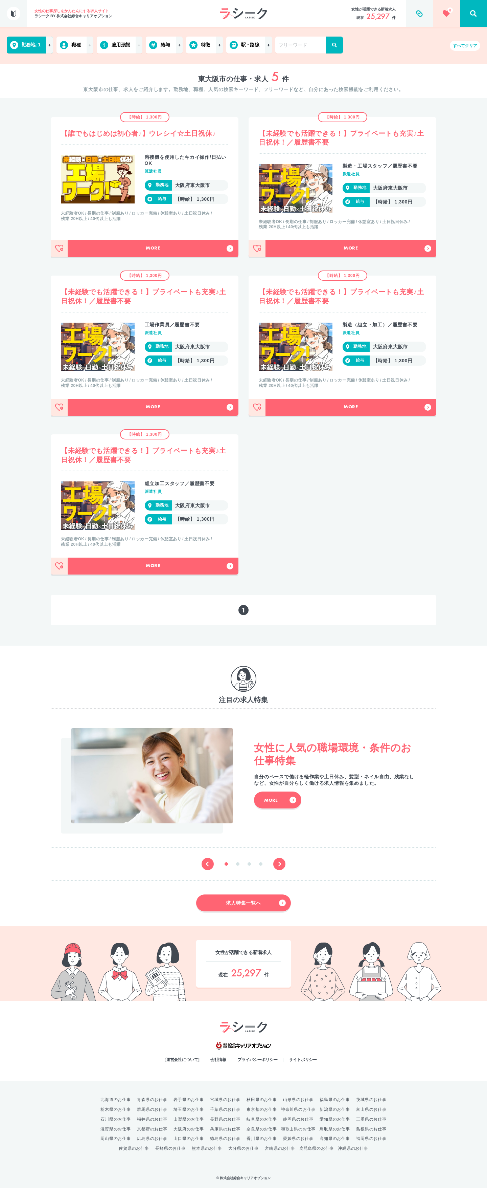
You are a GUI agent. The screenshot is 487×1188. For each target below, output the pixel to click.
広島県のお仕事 (152, 1138)
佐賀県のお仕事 (134, 1148)
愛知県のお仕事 (335, 1119)
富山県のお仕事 (371, 1109)
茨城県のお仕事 (371, 1099)
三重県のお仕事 (371, 1119)
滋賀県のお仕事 (115, 1129)
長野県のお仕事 (225, 1119)
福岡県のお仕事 (371, 1138)
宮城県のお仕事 (225, 1099)
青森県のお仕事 (152, 1099)
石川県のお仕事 (115, 1119)
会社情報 (218, 1059)
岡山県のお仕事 (115, 1138)
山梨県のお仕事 (188, 1119)
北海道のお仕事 (115, 1099)
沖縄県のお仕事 (353, 1148)
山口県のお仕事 (188, 1138)
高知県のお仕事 (335, 1138)
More (189, 248)
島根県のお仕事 (371, 1129)
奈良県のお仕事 (262, 1129)
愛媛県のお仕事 (298, 1138)
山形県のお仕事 (298, 1099)
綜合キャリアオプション (243, 1046)
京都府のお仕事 (152, 1129)
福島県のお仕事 (335, 1099)
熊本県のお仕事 (207, 1148)
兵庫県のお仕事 (225, 1129)
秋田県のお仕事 (262, 1099)
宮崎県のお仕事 (280, 1148)
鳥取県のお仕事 (335, 1129)
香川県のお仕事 (262, 1138)
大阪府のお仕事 (188, 1129)
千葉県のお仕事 (225, 1109)
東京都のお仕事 (262, 1109)
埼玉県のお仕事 (188, 1109)
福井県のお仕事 (152, 1119)
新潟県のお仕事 (335, 1109)
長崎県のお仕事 (170, 1148)
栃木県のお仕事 (115, 1109)
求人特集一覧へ (256, 903)
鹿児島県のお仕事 (316, 1148)
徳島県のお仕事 (225, 1138)
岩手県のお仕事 (188, 1099)
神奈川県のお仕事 (298, 1109)
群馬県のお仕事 (152, 1109)
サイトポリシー (303, 1059)
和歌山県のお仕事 (298, 1129)
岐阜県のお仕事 (262, 1119)
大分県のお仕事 (243, 1148)
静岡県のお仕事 (298, 1119)
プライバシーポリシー (257, 1059)
